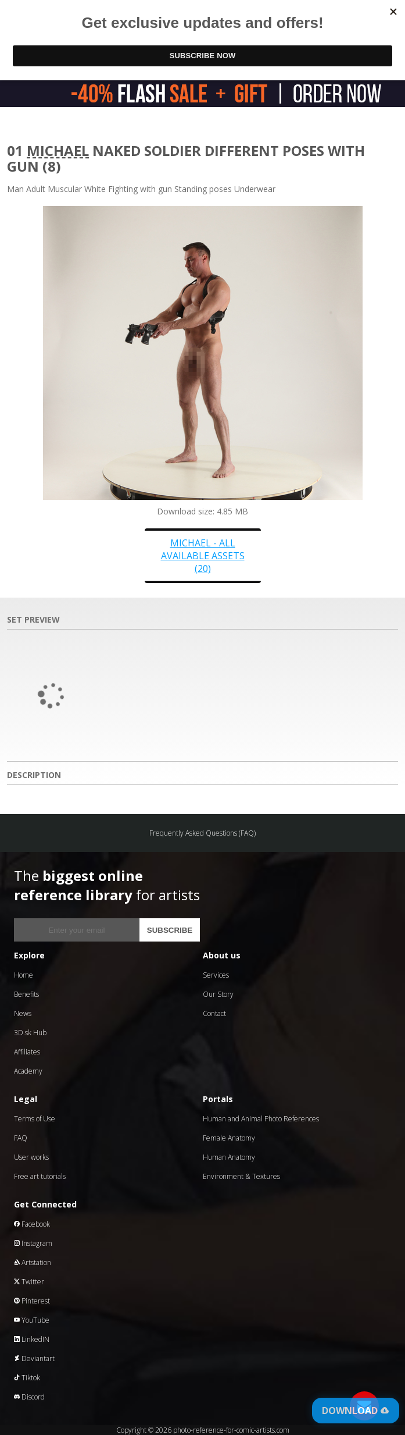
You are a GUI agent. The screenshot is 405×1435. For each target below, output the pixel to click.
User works (31, 1157)
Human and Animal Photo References (261, 1119)
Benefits (26, 994)
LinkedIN (31, 1339)
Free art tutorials (40, 1176)
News (22, 1013)
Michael (58, 150)
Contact (214, 1013)
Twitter (29, 1282)
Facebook (32, 1224)
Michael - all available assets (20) (203, 556)
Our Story (218, 994)
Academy (28, 1071)
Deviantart (34, 1358)
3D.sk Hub (30, 1033)
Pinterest (32, 1301)
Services (216, 975)
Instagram (33, 1243)
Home (23, 975)
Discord (29, 1397)
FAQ (20, 1138)
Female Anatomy (229, 1138)
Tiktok (27, 1378)
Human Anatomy (229, 1157)
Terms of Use (34, 1119)
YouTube (31, 1320)
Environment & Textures (241, 1176)
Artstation (32, 1262)
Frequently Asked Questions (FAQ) (202, 833)
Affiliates (27, 1052)
